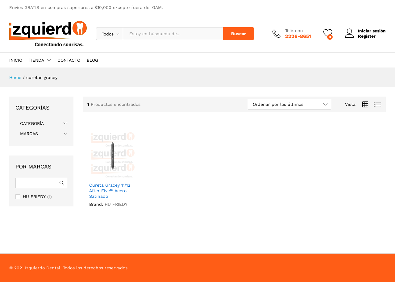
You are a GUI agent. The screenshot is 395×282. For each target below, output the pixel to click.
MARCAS (29, 133)
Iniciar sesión (365, 31)
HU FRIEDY (116, 204)
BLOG (92, 60)
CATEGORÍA (32, 123)
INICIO (15, 60)
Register (367, 36)
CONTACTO (68, 60)
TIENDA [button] (36, 60)
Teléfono (294, 30)
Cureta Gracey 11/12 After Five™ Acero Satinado (109, 191)
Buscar (238, 33)
